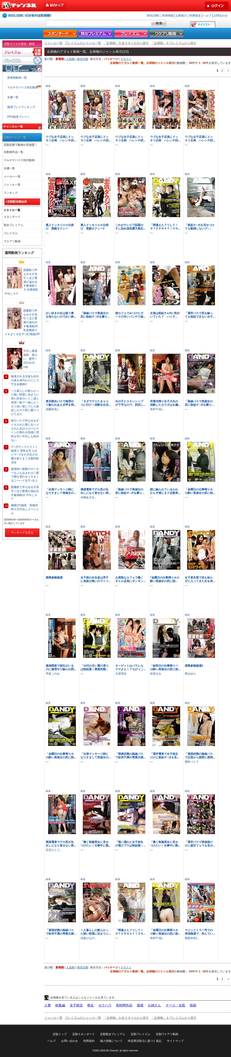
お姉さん (154, 1005)
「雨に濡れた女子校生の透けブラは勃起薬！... (130, 843)
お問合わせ (221, 15)
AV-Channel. (112, 1050)
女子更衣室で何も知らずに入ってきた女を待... (200, 579)
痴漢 (48, 86)
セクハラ (105, 1005)
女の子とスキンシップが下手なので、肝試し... (130, 403)
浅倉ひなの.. (88, 938)
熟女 (90, 1005)
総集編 (60, 1005)
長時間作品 (124, 1005)
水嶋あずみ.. (88, 497)
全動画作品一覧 (13, 152)
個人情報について (111, 1041)
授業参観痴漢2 (194, 665)
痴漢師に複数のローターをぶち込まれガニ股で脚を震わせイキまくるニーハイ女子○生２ (25, 474)
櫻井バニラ (192, 761)
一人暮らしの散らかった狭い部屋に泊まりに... (95, 932)
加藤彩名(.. (53, 409)
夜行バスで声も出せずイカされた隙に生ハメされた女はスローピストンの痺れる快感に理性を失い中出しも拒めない (25, 430)
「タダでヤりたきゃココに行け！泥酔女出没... (95, 403)
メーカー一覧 (12, 176)
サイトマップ (175, 1041)
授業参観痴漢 (54, 577)
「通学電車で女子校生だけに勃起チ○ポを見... (164, 755)
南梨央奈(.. (192, 938)
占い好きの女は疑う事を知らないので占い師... (61, 315)
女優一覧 (12, 97)
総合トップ (55, 5)
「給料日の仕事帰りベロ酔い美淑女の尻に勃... (165, 667)
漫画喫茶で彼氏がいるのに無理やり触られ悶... (61, 667)
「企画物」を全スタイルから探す (126, 43)
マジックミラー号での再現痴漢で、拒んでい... (200, 932)
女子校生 (76, 1005)
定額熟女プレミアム (112, 1034)
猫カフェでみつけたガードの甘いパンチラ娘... (130, 315)
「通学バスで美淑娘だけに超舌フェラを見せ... (200, 843)
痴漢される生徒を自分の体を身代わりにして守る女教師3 (25, 380)
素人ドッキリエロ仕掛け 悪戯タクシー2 (94, 226)
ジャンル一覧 (53, 43)
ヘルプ (207, 15)
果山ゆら (190, 673)
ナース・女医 (175, 1005)
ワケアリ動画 (167, 33)
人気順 (70, 59)
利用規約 (88, 1041)
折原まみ (155, 673)
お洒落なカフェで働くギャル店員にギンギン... (130, 579)
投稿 (193, 1005)
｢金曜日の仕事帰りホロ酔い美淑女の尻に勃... (164, 579)
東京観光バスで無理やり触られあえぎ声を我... (61, 403)
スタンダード (60, 33)
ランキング (11, 192)
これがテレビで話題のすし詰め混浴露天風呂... (130, 226)
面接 (140, 1005)
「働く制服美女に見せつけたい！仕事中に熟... (95, 843)
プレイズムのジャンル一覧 (83, 43)
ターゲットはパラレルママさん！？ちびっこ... (130, 667)
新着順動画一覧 (17, 77)
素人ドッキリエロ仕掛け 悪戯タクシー (60, 226)
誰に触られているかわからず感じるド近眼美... (165, 491)
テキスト (126, 59)
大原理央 (120, 673)
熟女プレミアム (96, 33)
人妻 (47, 1005)
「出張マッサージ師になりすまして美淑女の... (61, 491)
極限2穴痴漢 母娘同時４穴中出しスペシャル (25, 509)
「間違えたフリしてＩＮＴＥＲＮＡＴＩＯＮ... (165, 226)
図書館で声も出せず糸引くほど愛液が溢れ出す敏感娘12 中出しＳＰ (25, 492)
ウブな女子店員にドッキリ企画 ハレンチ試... (61, 138)
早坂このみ (53, 673)
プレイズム (131, 33)
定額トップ (60, 1034)
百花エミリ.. (53, 850)
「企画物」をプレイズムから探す (173, 43)
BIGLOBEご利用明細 (160, 15)
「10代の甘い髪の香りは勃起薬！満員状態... (94, 667)
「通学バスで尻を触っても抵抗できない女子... (200, 315)
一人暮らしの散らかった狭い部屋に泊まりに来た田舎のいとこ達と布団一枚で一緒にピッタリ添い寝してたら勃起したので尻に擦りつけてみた (25, 402)
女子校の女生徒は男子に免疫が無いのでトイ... (95, 579)
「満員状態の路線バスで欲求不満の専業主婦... (130, 755)
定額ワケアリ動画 (167, 1034)
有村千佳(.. (157, 409)
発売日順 (82, 59)
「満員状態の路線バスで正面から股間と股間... (200, 755)
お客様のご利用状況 (188, 15)
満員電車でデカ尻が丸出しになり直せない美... (95, 491)
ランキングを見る (22, 532)
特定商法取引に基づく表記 (144, 1041)
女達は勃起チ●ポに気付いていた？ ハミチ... (165, 315)
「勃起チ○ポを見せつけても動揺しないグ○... (199, 226)
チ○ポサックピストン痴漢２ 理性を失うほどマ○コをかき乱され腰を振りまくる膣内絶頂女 (25, 454)
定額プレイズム (140, 1034)
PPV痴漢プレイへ (18, 116)
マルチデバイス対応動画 (22, 87)
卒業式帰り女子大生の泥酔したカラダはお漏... (165, 403)
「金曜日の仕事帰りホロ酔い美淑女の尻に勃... (200, 491)
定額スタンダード (83, 1034)
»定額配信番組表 (16, 201)
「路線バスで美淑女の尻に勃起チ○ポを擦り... (95, 315)
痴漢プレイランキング (21, 107)
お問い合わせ (69, 1041)
